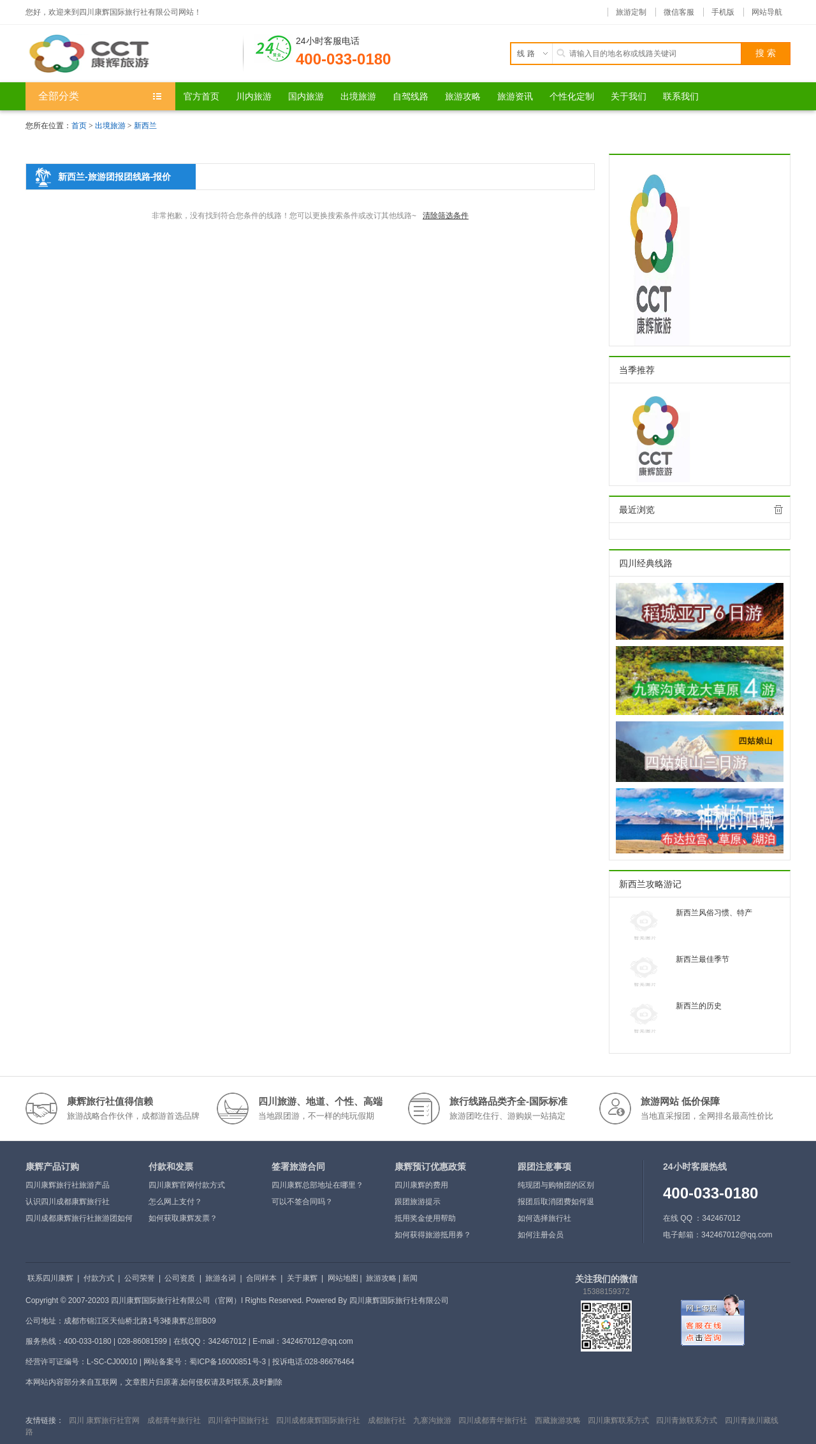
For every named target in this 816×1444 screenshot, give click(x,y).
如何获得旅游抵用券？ (433, 1234)
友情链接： (45, 1420)
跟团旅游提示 (418, 1201)
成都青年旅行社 (174, 1420)
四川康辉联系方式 (618, 1420)
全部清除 (778, 509)
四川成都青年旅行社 (492, 1420)
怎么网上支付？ (175, 1201)
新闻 (410, 1278)
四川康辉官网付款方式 (187, 1185)
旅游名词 (220, 1278)
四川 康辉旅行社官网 (104, 1420)
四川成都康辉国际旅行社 (318, 1420)
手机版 (722, 12)
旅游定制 (631, 12)
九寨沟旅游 (432, 1420)
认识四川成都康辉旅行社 (68, 1201)
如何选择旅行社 (544, 1218)
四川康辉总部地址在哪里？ (317, 1185)
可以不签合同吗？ (302, 1201)
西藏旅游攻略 (558, 1420)
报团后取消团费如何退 (556, 1201)
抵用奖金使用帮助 (425, 1218)
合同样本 (261, 1278)
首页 (79, 125)
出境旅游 (110, 125)
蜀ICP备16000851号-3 (227, 1361)
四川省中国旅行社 (238, 1420)
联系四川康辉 (50, 1278)
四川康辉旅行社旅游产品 (68, 1185)
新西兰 (145, 125)
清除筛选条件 (446, 215)
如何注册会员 (541, 1234)
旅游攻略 (381, 1278)
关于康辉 (302, 1278)
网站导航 (767, 12)
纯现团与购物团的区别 (556, 1185)
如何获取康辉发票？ (183, 1218)
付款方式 (99, 1278)
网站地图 (343, 1278)
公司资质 (179, 1278)
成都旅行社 (387, 1420)
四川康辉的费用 (421, 1185)
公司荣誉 (139, 1278)
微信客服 (679, 12)
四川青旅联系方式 (686, 1420)
